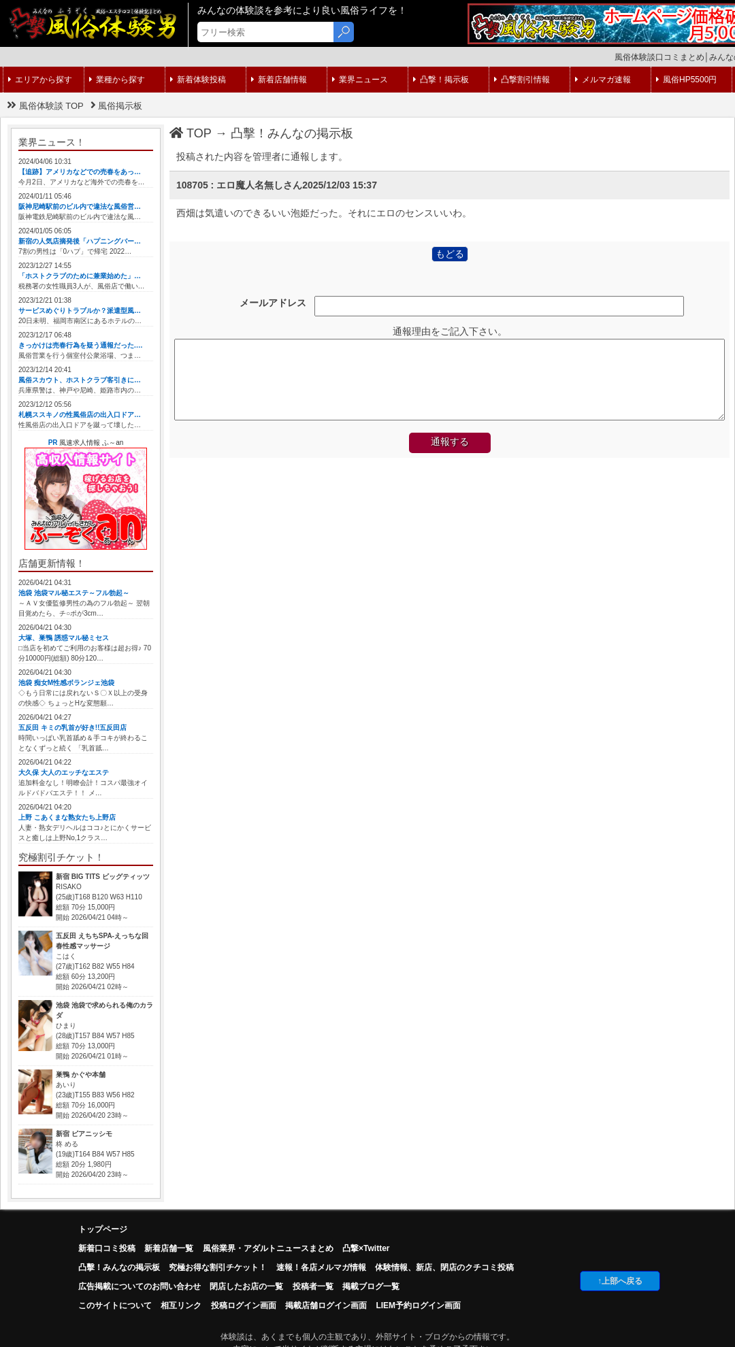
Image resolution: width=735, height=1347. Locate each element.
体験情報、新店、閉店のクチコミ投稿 (444, 1267)
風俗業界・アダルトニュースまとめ (268, 1248)
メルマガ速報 (603, 79)
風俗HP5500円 (686, 79)
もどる (450, 253)
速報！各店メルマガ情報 (321, 1267)
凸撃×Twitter (365, 1248)
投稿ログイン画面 (243, 1305)
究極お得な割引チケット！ (218, 1267)
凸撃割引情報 (522, 79)
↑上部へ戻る (620, 1281)
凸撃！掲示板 (441, 79)
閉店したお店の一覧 (246, 1286)
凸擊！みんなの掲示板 (292, 133)
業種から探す (117, 79)
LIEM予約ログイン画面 (418, 1305)
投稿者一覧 (313, 1286)
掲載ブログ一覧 (370, 1286)
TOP (190, 133)
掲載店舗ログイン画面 (326, 1305)
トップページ (102, 1229)
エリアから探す (40, 79)
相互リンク (181, 1305)
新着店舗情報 (279, 79)
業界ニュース (360, 79)
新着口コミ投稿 (106, 1248)
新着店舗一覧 (168, 1248)
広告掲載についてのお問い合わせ (139, 1286)
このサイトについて (115, 1305)
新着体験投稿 (198, 79)
